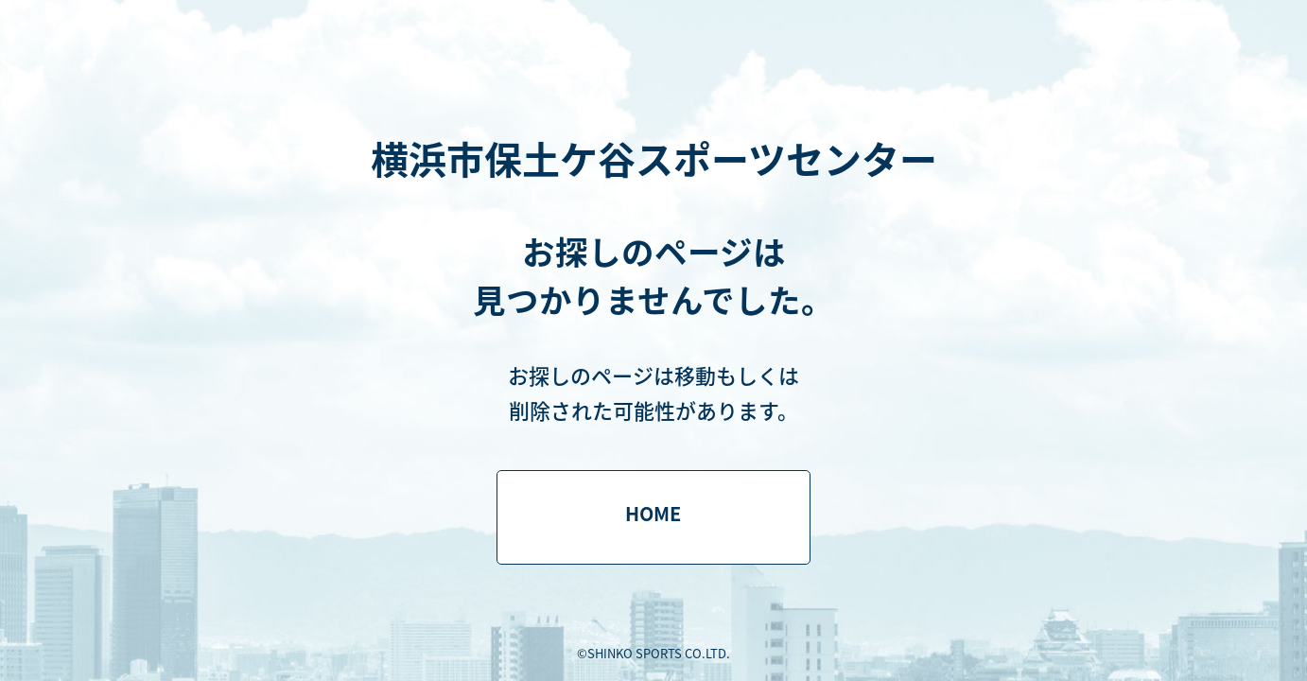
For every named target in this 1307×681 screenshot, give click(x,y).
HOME (653, 513)
